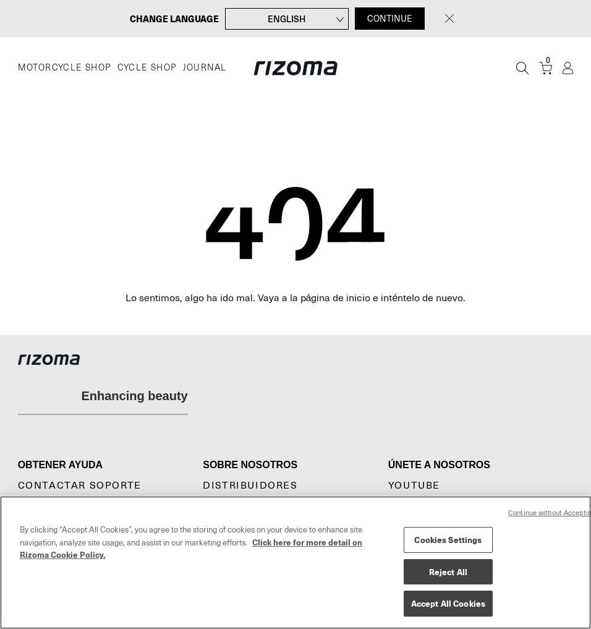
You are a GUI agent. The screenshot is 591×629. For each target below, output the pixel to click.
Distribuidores (250, 485)
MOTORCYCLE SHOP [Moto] (64, 67)
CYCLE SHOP (147, 67)
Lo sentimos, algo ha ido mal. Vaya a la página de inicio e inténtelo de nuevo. (295, 298)
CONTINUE (389, 19)
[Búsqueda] (522, 68)
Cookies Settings (448, 540)
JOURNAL (205, 67)
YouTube (414, 485)
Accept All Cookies (448, 603)
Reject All (448, 572)
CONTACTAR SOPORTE (80, 485)
